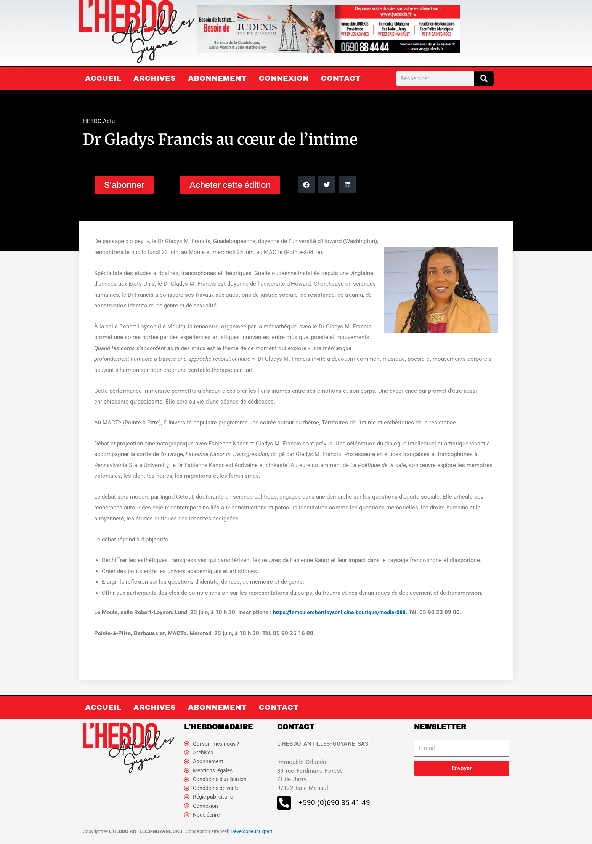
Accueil (103, 78)
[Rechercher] (484, 78)
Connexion (284, 78)
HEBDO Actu (99, 121)
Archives (154, 78)
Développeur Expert (251, 836)
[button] (306, 184)
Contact (341, 78)
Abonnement (217, 78)
